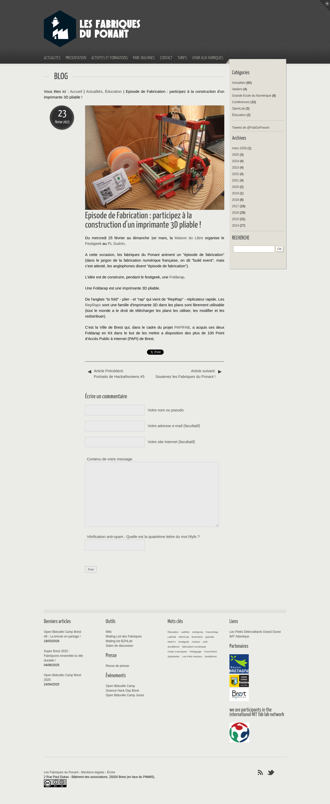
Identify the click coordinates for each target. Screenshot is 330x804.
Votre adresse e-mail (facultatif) (174, 426)
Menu (324, 5)
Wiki (109, 632)
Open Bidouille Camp (120, 686)
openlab (209, 636)
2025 (235, 154)
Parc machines (144, 58)
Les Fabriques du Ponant (61, 772)
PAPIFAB (182, 327)
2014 (235, 225)
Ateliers (237, 89)
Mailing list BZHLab (119, 641)
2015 (235, 219)
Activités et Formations (109, 58)
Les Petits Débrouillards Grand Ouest (255, 632)
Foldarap (176, 277)
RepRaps (93, 305)
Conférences (241, 102)
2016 (235, 212)
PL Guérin (116, 244)
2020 (235, 187)
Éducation (113, 91)
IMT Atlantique (239, 636)
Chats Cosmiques (177, 651)
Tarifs (182, 58)
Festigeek (93, 244)
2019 (235, 193)
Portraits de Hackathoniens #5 (121, 373)
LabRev (185, 632)
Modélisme (211, 656)
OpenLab (238, 108)
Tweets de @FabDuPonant (250, 127)
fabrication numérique (194, 646)
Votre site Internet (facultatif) (171, 442)
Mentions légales (92, 772)
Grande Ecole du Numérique (251, 95)
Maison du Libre (189, 238)
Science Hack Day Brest (122, 690)
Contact (166, 58)
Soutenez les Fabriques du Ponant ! (188, 373)
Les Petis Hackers (192, 656)
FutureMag (212, 632)
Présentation (76, 58)
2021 (235, 180)
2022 (235, 174)
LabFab (172, 636)
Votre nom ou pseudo (166, 410)
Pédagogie (196, 651)
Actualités (52, 58)
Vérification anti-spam (105, 537)
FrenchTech (210, 651)
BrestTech (197, 636)
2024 (235, 161)
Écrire (111, 772)
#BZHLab (184, 636)
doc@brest (174, 646)
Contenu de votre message (109, 459)
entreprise (197, 632)
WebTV (172, 641)
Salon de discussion (119, 646)
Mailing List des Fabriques (124, 636)
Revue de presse (117, 666)
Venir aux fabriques (207, 58)
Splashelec (174, 656)
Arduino (196, 641)
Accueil (76, 91)
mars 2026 (239, 148)
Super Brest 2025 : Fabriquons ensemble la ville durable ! (63, 655)
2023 (235, 167)
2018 (235, 200)
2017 (235, 206)
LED (205, 641)
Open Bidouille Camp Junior (125, 695)
